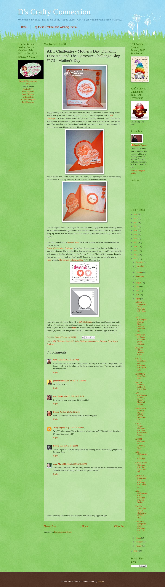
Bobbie (56, 446)
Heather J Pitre (28, 86)
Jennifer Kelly (28, 89)
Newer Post (50, 526)
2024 (136, 214)
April (138, 299)
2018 (136, 239)
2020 (136, 231)
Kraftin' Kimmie (28, 94)
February (139, 542)
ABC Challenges (85, 322)
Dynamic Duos (73, 242)
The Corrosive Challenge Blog (71, 260)
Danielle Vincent (140, 145)
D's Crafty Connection (54, 11)
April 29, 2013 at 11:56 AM (68, 360)
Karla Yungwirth (28, 92)
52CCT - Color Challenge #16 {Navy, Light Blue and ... (141, 467)
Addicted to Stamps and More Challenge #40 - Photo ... (140, 481)
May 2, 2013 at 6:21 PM (69, 446)
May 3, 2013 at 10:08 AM (77, 464)
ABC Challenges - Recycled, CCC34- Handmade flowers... (141, 398)
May (138, 295)
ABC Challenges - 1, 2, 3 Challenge (141, 455)
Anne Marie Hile (60, 464)
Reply (55, 372)
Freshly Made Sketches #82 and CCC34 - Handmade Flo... (140, 414)
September (140, 276)
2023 (136, 218)
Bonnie (56, 412)
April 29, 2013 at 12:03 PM (74, 396)
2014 (136, 255)
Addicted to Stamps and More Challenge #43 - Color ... (140, 307)
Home (24, 26)
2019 (136, 234)
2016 (136, 247)
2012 (136, 551)
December (140, 262)
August (139, 283)
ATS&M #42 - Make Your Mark (140, 376)
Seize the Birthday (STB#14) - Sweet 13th (140, 385)
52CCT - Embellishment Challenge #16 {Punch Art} (140, 364)
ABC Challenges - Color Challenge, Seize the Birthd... (141, 496)
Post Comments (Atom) (63, 532)
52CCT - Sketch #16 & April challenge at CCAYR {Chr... (140, 512)
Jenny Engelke (59, 428)
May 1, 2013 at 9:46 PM (75, 428)
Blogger (101, 581)
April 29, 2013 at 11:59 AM (75, 381)
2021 (136, 226)
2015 (136, 251)
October (139, 272)
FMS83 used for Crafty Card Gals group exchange (140, 339)
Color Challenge (81, 341)
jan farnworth (59, 381)
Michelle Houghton (28, 100)
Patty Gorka (58, 396)
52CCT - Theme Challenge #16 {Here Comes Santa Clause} (141, 429)
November (140, 266)
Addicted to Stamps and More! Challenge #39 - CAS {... (140, 527)
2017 (136, 243)
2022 (136, 223)
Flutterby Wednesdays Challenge (60, 248)
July (137, 287)
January (139, 546)
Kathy (49, 260)
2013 (136, 259)
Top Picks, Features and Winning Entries (55, 26)
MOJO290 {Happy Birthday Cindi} (139, 351)
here (74, 328)
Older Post (119, 526)
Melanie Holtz (28, 97)
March (138, 538)
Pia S (55, 360)
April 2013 (70, 341)
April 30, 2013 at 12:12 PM (70, 412)
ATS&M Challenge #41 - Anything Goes (140, 443)
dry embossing (93, 341)
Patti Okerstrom (28, 102)
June (138, 291)
